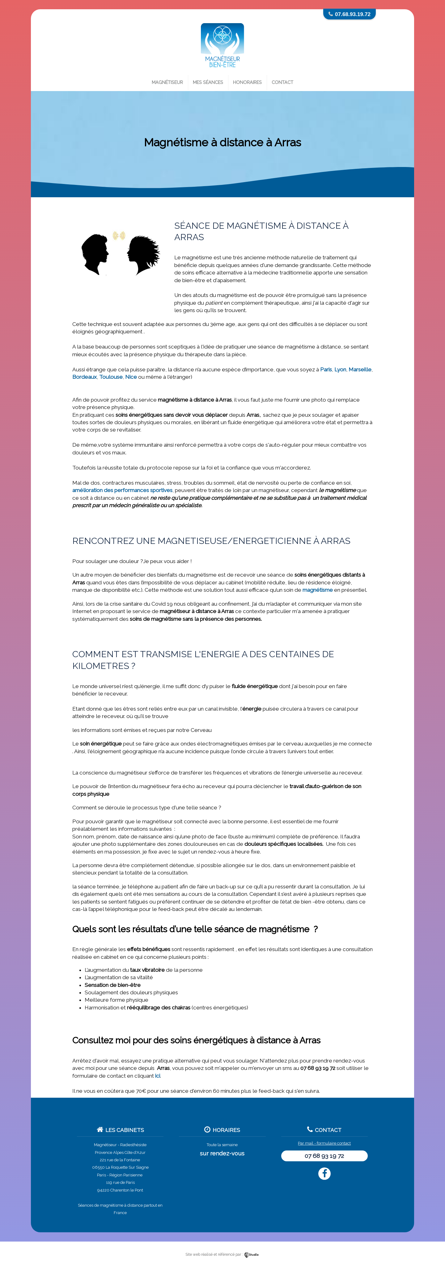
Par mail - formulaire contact (324, 1143)
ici (157, 1076)
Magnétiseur (167, 82)
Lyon (340, 369)
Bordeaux (84, 377)
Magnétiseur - (106, 1144)
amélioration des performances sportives (122, 490)
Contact (282, 82)
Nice (131, 377)
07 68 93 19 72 (324, 1155)
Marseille (360, 369)
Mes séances (208, 82)
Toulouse (111, 377)
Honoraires (247, 82)
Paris (326, 369)
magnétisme (318, 590)
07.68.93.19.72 (353, 14)
